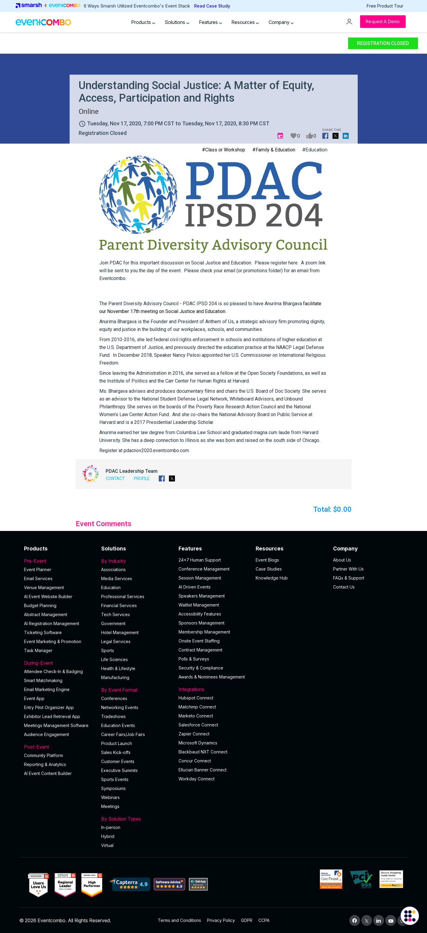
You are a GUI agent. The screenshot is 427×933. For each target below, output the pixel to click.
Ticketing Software (43, 632)
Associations (113, 569)
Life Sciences (114, 659)
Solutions (177, 22)
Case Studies (269, 568)
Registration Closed (383, 43)
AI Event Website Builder (48, 596)
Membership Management (204, 631)
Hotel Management (120, 632)
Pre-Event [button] (59, 561)
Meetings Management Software (56, 725)
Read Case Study (212, 5)
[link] (162, 303)
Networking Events (119, 707)
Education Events (118, 725)
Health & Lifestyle (118, 668)
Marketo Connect (196, 715)
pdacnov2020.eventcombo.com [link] (156, 450)
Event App (34, 698)
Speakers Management (202, 595)
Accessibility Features (200, 613)
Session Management (200, 577)
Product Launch (116, 743)
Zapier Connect (194, 733)
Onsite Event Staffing (199, 640)
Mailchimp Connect (197, 706)
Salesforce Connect (198, 724)
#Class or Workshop (223, 150)
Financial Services (119, 605)
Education (111, 587)
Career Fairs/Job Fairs (123, 734)
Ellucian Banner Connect (203, 769)
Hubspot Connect (196, 697)
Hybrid (107, 836)
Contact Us (344, 586)
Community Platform (43, 755)
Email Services (38, 578)
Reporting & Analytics (45, 764)
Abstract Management (45, 614)
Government (113, 623)
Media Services (116, 578)
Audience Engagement (46, 734)
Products (143, 22)
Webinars (110, 797)
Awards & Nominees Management (212, 676)
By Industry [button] (136, 561)
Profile (142, 478)
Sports (107, 650)
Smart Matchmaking (43, 680)
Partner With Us (348, 568)
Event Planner (37, 569)
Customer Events (117, 761)
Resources (245, 22)
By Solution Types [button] (136, 819)
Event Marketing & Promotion (52, 641)
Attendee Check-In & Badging (53, 671)
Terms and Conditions (179, 920)
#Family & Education (273, 150)
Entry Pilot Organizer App (49, 707)
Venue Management (44, 587)
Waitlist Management (199, 604)
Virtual (107, 845)
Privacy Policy (221, 920)
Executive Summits (119, 770)
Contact (115, 478)
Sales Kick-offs (116, 752)
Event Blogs (267, 559)
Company (281, 22)
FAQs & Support (348, 577)
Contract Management (200, 649)
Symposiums (113, 788)
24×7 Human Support (200, 559)
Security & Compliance (201, 667)
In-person (110, 827)
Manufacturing (115, 677)
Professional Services (122, 596)
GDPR (246, 920)
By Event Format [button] (136, 690)
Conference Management (204, 568)
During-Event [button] (59, 663)
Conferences (114, 698)
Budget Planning (40, 605)
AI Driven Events (195, 586)
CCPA (263, 920)
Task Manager (38, 650)
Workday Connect (197, 778)
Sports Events (114, 779)
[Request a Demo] (382, 21)
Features (210, 22)
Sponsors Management (201, 622)
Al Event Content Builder (48, 773)
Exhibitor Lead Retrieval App (52, 716)
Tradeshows (113, 716)
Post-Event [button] (59, 747)
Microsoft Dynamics (198, 742)
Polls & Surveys (194, 658)
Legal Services (116, 641)
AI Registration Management (51, 623)
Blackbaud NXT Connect (203, 751)
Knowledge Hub (272, 577)
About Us (342, 559)
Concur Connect (195, 760)
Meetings (110, 806)
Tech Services (115, 614)
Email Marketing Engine (47, 689)
